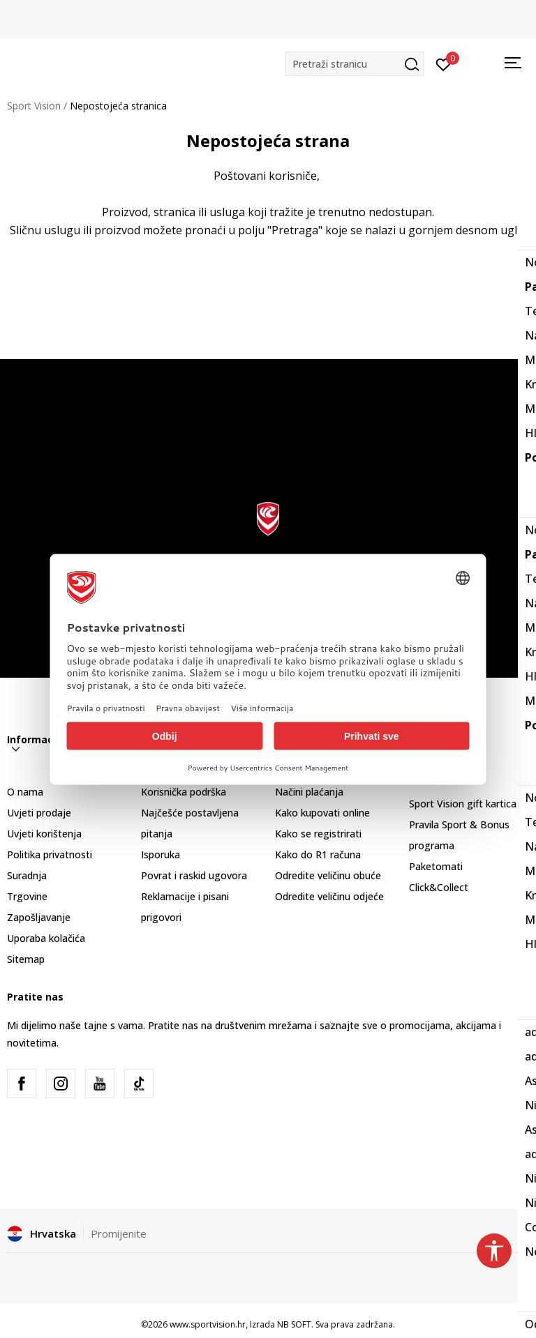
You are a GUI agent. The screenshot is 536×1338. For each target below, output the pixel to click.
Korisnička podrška (183, 791)
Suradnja (27, 875)
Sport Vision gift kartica (462, 803)
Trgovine (27, 896)
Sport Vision (34, 105)
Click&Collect (438, 887)
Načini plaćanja (309, 791)
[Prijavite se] (443, 63)
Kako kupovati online (322, 812)
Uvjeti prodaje (39, 812)
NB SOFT (294, 1324)
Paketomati (436, 866)
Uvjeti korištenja (44, 833)
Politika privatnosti (49, 854)
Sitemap (26, 959)
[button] (354, 64)
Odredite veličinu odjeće (329, 896)
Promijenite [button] (119, 1233)
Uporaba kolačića (46, 938)
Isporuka (160, 854)
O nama (25, 791)
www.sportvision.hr (208, 1324)
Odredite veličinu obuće (328, 875)
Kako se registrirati (318, 833)
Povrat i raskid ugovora (194, 875)
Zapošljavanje (38, 917)
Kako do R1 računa (318, 854)
